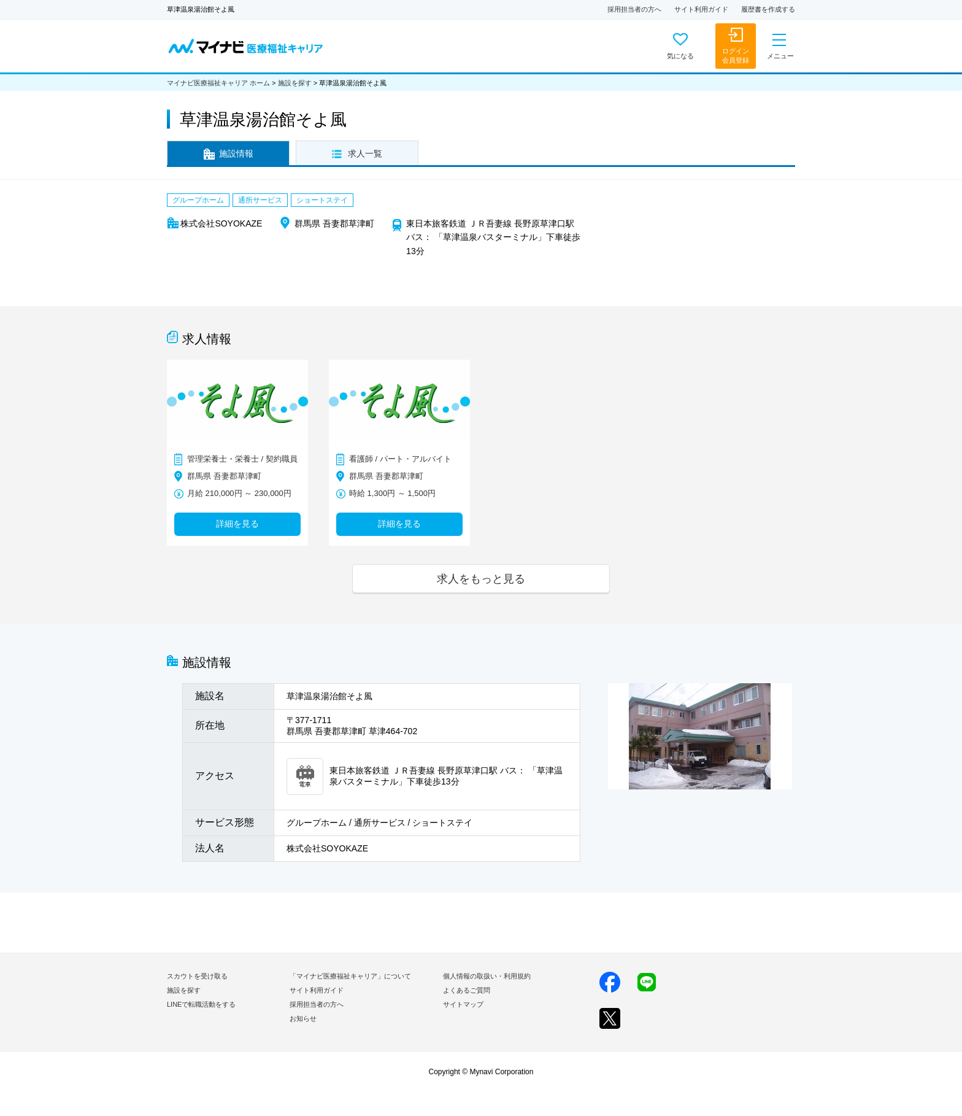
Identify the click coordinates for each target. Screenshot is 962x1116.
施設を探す (295, 83)
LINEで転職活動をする (201, 1004)
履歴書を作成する (768, 9)
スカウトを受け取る (197, 976)
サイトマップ (463, 1004)
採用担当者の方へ (634, 9)
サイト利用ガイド (701, 9)
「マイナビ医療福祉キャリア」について (350, 976)
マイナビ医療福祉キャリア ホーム (218, 83)
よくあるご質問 (466, 990)
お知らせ (303, 1018)
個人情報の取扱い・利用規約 (487, 976)
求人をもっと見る (481, 578)
